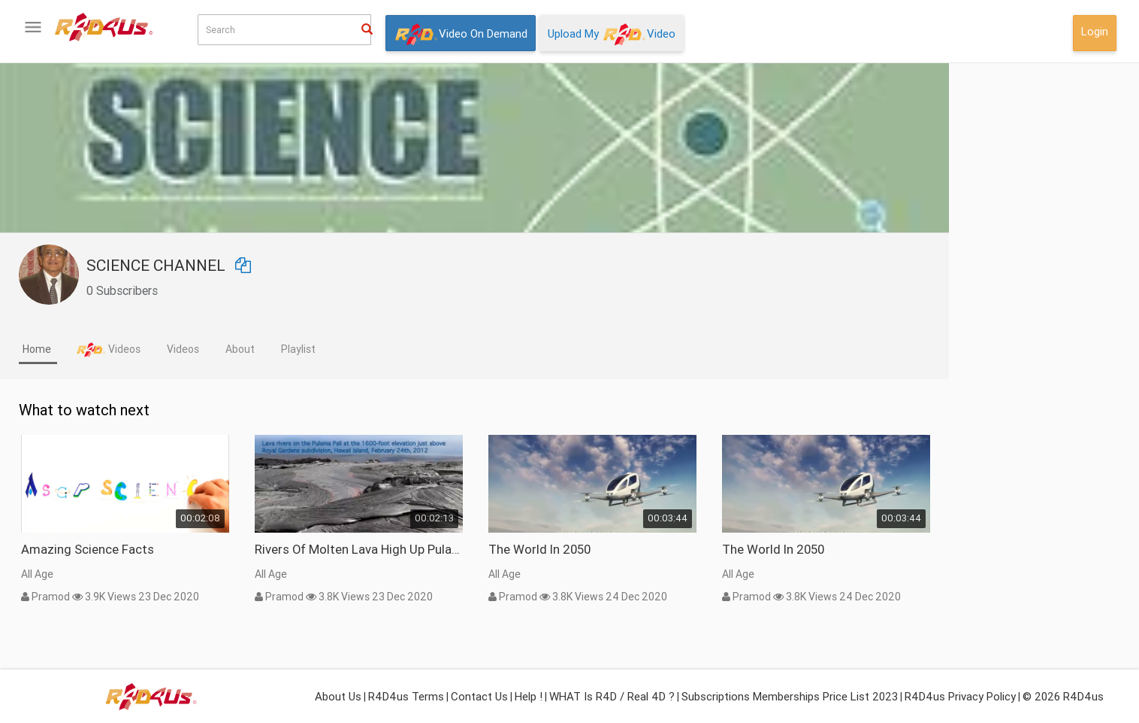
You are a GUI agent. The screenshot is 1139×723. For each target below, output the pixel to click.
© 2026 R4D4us (1063, 696)
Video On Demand (460, 34)
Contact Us (479, 696)
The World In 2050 (705, 549)
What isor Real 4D (82, 490)
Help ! (528, 696)
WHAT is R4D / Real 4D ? (612, 696)
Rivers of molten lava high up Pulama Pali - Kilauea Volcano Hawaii (524, 549)
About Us (338, 696)
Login (1094, 31)
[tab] (203, 350)
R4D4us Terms (406, 696)
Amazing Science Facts (252, 549)
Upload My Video (611, 34)
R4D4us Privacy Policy (960, 696)
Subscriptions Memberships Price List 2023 (789, 696)
